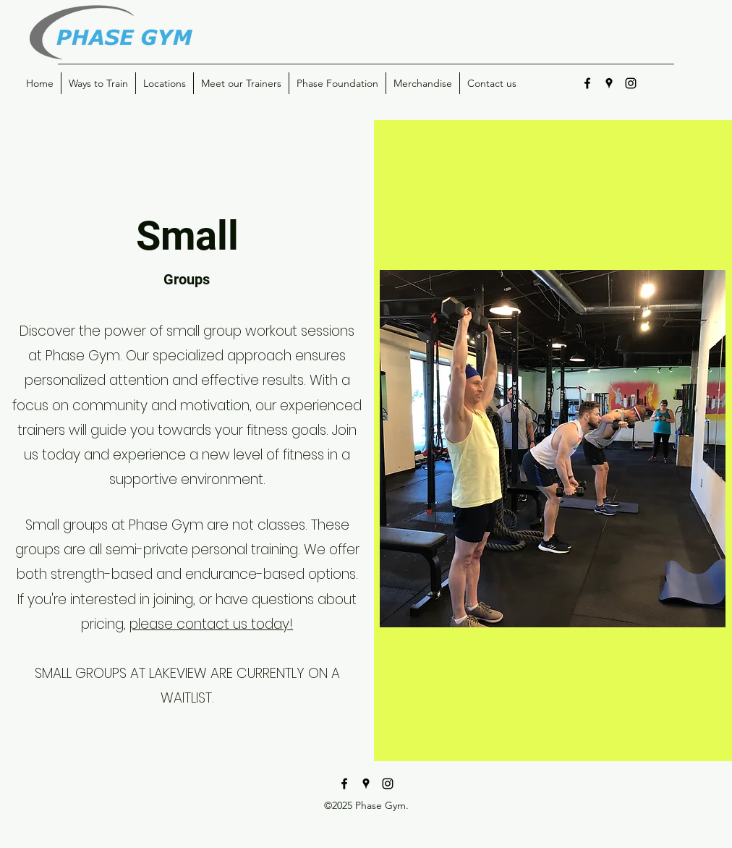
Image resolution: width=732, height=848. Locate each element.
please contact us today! (211, 624)
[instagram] (631, 83)
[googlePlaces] (609, 83)
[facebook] (587, 83)
